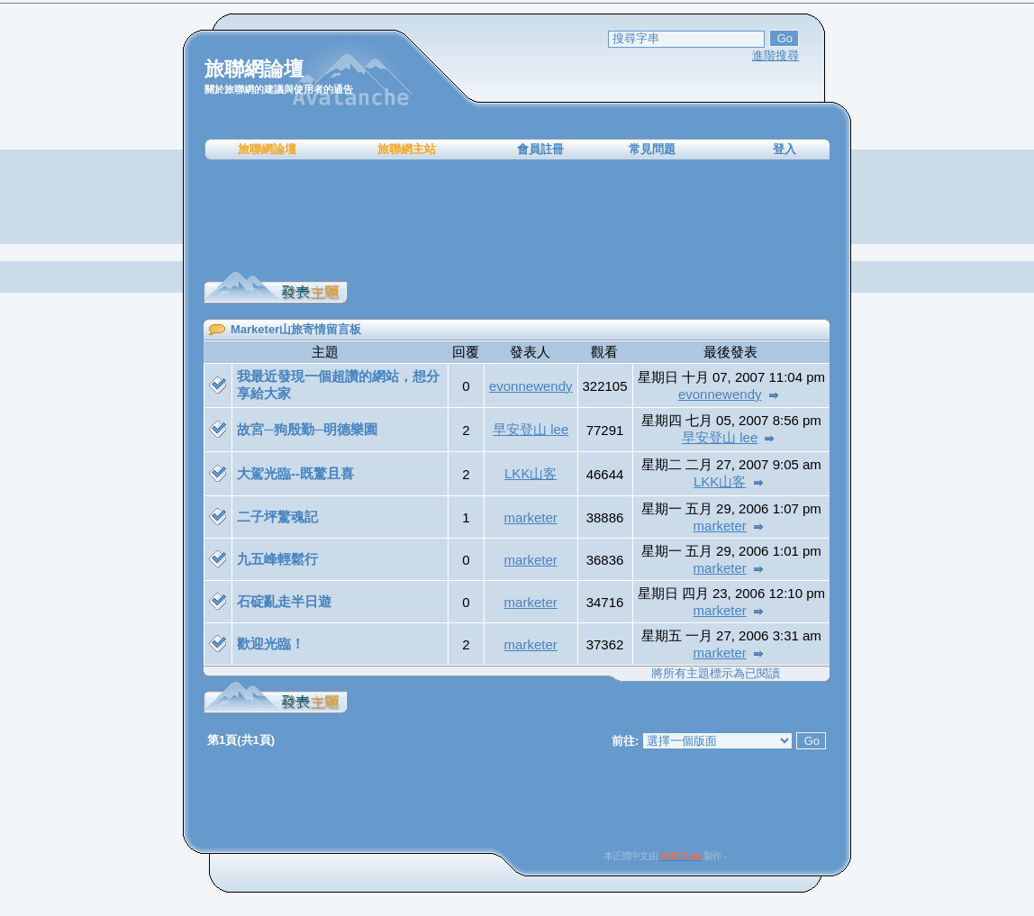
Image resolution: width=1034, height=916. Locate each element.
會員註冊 (540, 149)
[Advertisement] (517, 216)
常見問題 (652, 149)
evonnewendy (531, 386)
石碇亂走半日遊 (284, 601)
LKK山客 (530, 473)
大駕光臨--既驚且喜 (295, 473)
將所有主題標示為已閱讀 (715, 673)
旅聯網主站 (406, 149)
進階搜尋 (775, 55)
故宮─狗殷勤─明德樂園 (307, 429)
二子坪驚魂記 (277, 516)
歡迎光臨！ (270, 643)
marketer (531, 517)
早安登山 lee (530, 429)
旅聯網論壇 (267, 149)
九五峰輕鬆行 (277, 559)
